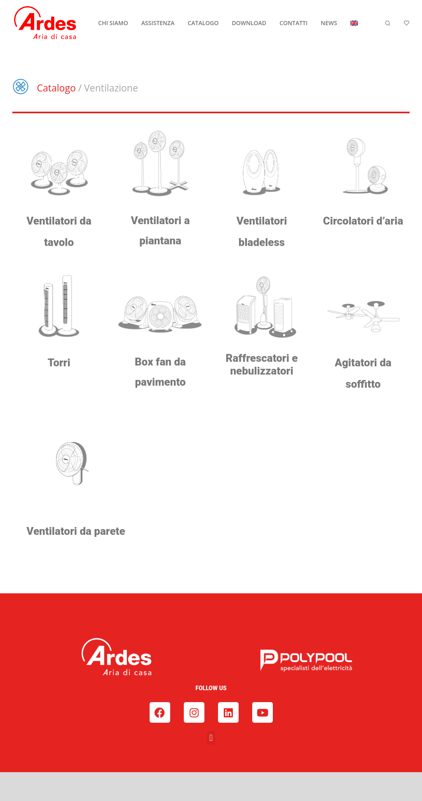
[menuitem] (354, 23)
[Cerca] (387, 23)
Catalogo (56, 87)
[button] (211, 738)
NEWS (329, 23)
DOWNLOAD (249, 23)
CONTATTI (293, 23)
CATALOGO (203, 23)
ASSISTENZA (158, 23)
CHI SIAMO (113, 23)
